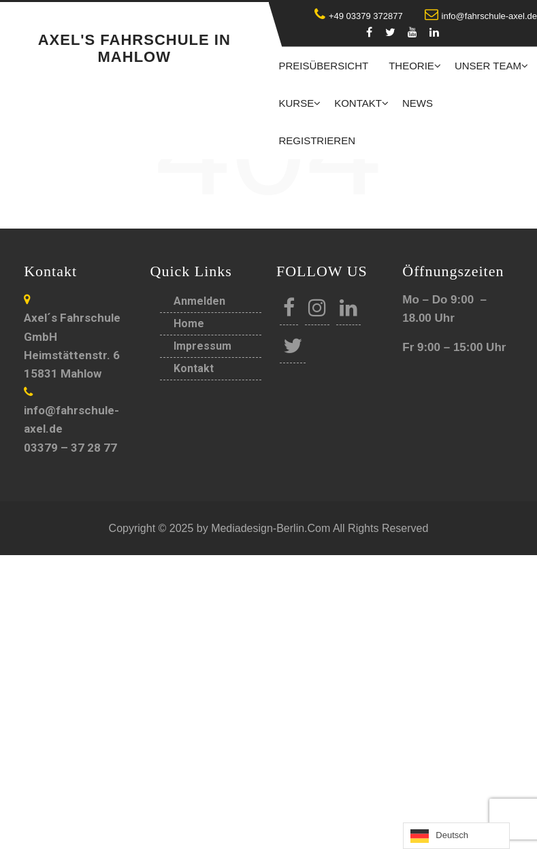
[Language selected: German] (456, 835)
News (417, 103)
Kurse (296, 103)
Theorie (411, 65)
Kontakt (358, 103)
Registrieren (317, 140)
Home (189, 323)
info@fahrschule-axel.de (481, 16)
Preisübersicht (324, 65)
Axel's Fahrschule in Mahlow (134, 48)
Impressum (202, 345)
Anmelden (199, 301)
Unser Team (488, 65)
